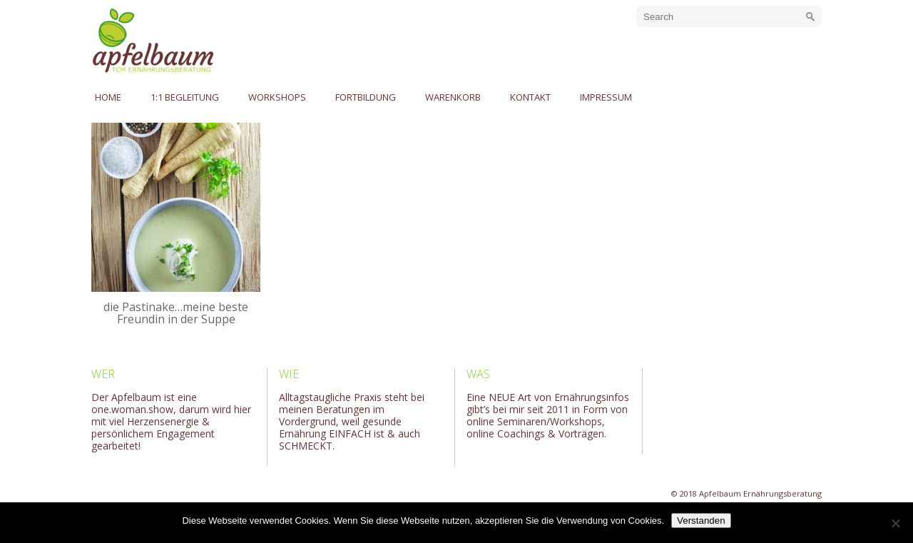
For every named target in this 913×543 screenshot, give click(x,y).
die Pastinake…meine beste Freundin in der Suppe (175, 313)
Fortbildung (365, 97)
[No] (895, 523)
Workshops (277, 97)
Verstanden (701, 520)
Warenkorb (453, 97)
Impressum (606, 97)
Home (108, 97)
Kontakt (530, 97)
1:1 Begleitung (185, 97)
